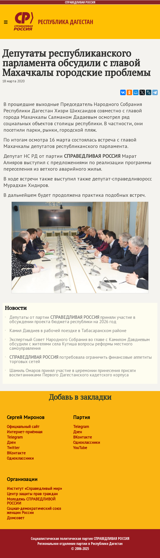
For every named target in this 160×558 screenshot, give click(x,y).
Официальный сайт (23, 427)
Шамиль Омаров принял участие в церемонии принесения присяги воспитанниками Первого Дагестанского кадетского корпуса (70, 373)
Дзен (11, 442)
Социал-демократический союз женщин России (34, 510)
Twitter (13, 448)
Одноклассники (20, 458)
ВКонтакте (16, 453)
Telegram (15, 437)
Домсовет (15, 518)
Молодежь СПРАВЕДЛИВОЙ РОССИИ (31, 501)
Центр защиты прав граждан (32, 494)
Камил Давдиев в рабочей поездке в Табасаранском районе (65, 331)
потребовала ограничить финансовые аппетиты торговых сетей (78, 359)
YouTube (80, 448)
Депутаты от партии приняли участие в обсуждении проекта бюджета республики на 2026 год (70, 319)
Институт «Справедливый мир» (34, 488)
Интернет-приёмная (24, 432)
